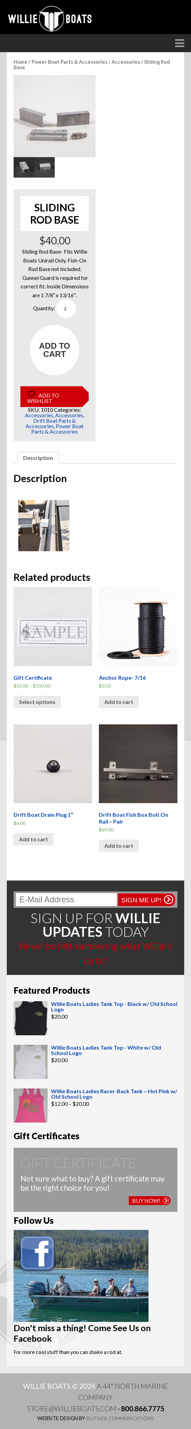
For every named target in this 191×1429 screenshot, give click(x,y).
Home (21, 62)
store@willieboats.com (72, 1408)
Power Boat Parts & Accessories (69, 62)
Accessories (125, 62)
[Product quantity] (66, 308)
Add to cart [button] (118, 701)
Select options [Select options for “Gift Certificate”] (37, 701)
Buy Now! (150, 1200)
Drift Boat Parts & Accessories (50, 423)
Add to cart (54, 350)
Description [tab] (38, 457)
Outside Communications (120, 1418)
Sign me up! (141, 900)
